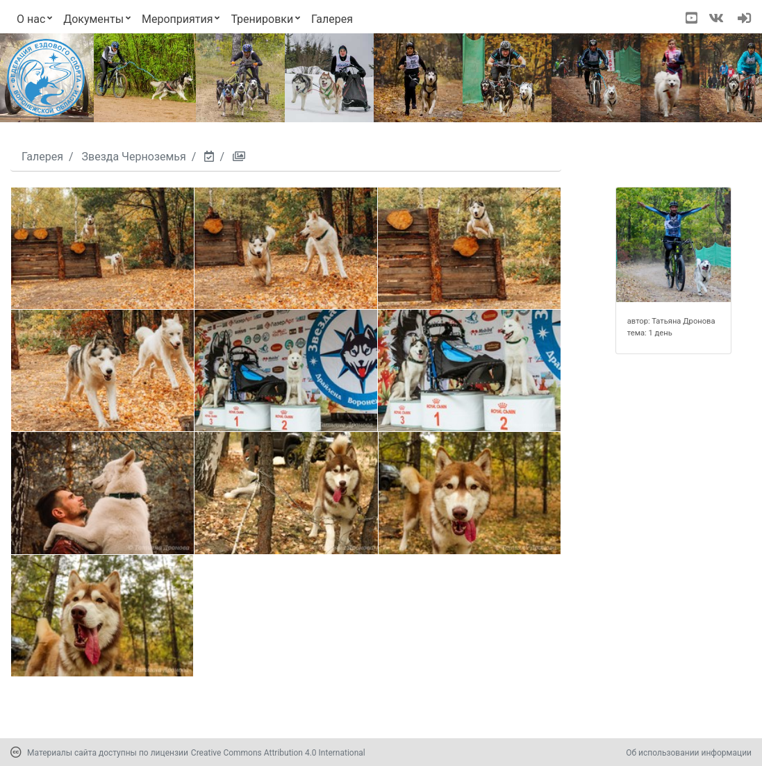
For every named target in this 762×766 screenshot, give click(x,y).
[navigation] (744, 19)
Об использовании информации (689, 753)
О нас (31, 19)
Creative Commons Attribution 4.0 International (278, 753)
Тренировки (262, 19)
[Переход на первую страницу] (46, 78)
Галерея (332, 19)
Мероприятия (177, 19)
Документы (93, 19)
